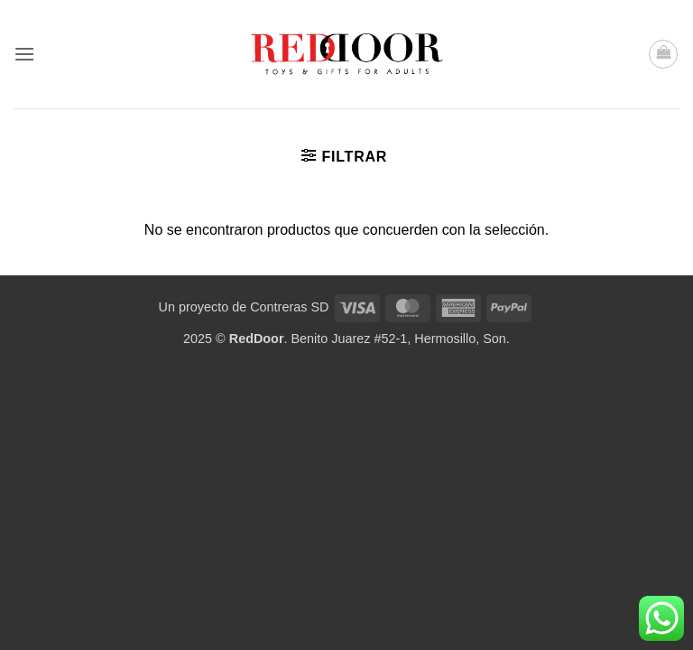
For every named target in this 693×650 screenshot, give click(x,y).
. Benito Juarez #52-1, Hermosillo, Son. (369, 338)
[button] (24, 54)
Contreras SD (289, 307)
